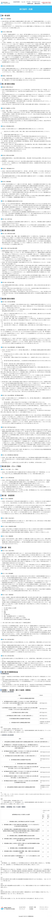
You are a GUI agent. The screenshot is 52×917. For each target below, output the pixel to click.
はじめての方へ (16, 2)
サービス (28, 2)
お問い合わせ (37, 3)
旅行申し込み (30, 3)
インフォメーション (36, 2)
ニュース (23, 2)
